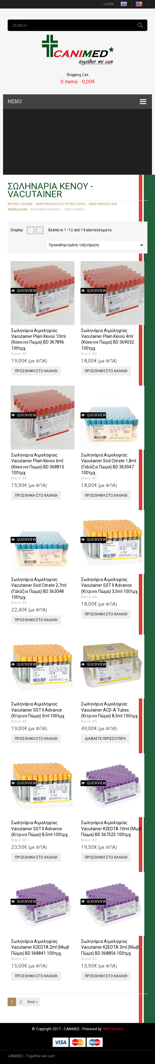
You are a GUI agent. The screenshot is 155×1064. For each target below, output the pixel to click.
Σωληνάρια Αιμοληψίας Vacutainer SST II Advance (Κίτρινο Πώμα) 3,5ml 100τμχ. (110, 585)
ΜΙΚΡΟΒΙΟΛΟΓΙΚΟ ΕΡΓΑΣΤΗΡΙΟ (60, 204)
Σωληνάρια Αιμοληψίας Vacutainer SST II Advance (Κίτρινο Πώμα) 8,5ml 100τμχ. (40, 828)
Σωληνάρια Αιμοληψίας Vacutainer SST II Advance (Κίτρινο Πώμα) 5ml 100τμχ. (38, 710)
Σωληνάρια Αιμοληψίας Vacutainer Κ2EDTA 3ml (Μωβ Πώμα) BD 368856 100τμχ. (110, 947)
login (109, 4)
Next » (32, 1002)
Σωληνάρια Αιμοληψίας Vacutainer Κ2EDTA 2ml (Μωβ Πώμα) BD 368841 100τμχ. (40, 947)
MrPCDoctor (113, 1029)
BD (24, 354)
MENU (15, 101)
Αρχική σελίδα (20, 204)
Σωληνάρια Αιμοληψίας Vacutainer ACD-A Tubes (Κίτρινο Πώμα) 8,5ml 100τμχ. (110, 710)
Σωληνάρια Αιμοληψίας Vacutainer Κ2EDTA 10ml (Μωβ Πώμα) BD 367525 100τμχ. (111, 828)
